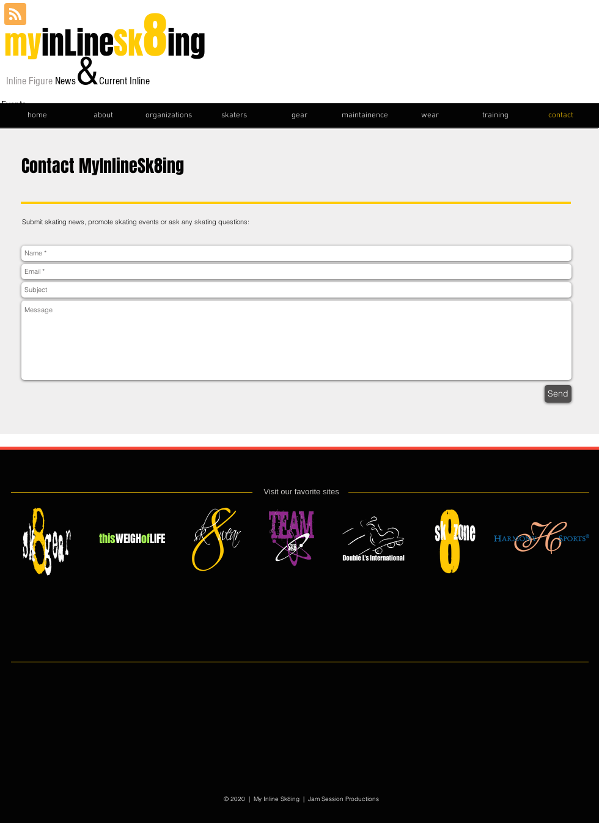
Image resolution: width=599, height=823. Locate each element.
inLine (73, 43)
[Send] (558, 394)
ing (186, 43)
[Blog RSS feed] (15, 14)
